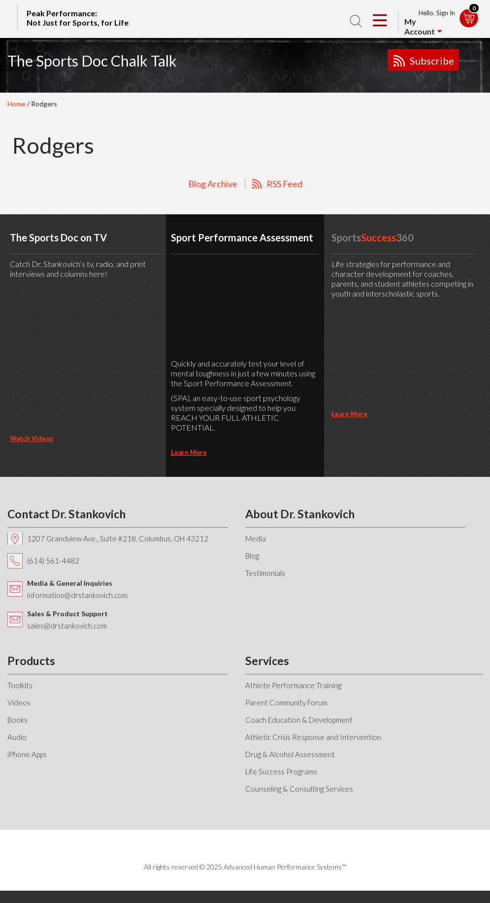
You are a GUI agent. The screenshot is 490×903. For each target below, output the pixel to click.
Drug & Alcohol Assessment (290, 754)
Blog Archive (212, 183)
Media (255, 538)
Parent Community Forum (286, 702)
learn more (189, 452)
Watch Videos (31, 438)
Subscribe (432, 61)
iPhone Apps (27, 754)
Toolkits (20, 685)
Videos (19, 702)
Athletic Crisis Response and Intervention (313, 737)
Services (267, 661)
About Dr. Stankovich (300, 514)
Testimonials (265, 573)
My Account (419, 26)
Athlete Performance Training (293, 685)
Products (31, 661)
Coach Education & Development (299, 719)
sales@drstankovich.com (67, 625)
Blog (252, 555)
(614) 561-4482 (53, 560)
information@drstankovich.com (77, 595)
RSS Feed (284, 183)
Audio (17, 737)
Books (17, 719)
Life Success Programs (281, 771)
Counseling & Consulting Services (299, 788)
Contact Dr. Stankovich (66, 514)
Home (16, 104)
